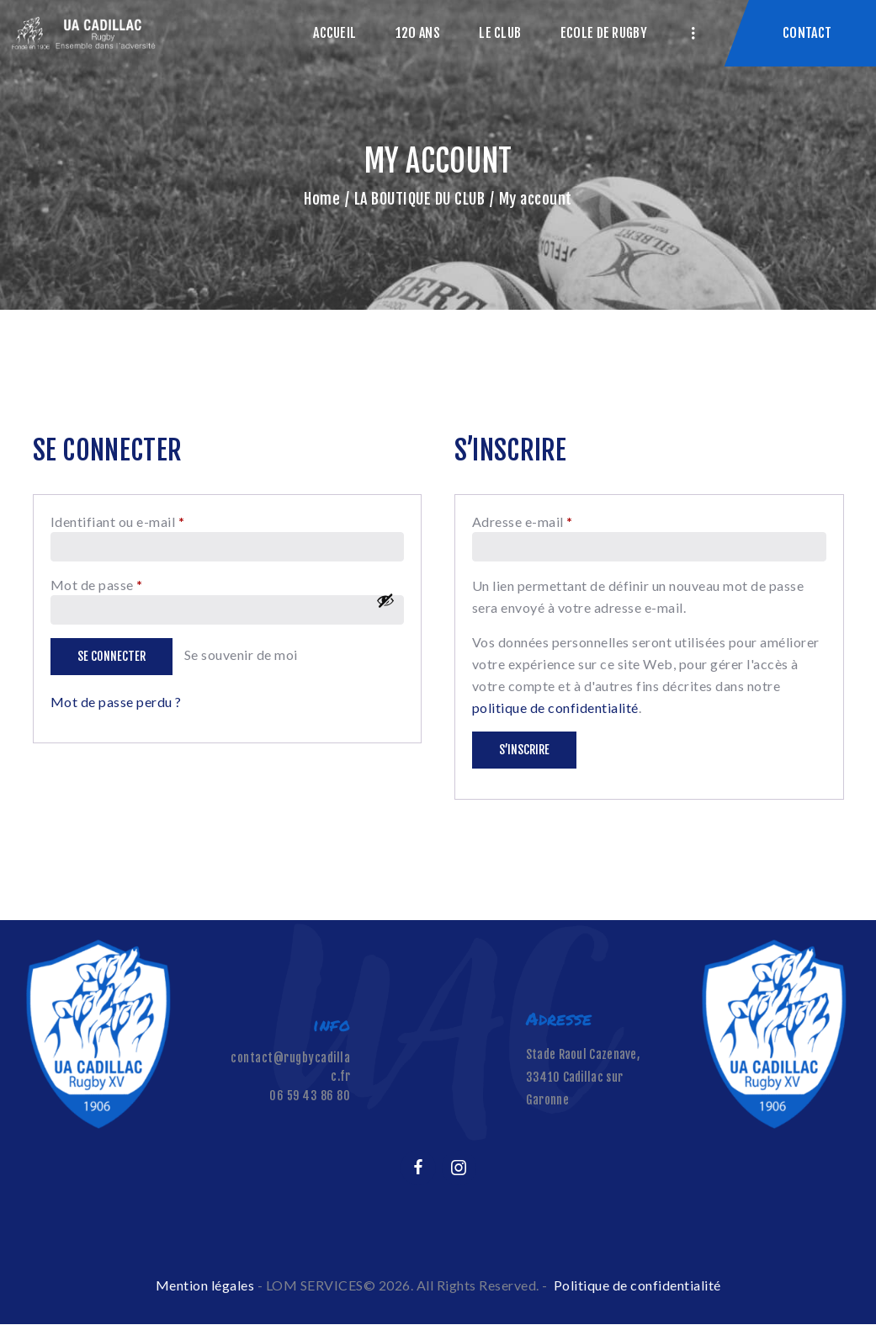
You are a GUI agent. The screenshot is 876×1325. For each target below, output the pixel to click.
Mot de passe (133, 584)
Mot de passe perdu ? (116, 702)
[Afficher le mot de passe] (385, 600)
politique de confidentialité (555, 708)
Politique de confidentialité (637, 1285)
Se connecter (111, 656)
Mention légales (205, 1285)
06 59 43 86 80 (309, 1095)
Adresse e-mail (559, 520)
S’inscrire (524, 749)
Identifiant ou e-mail (153, 520)
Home (322, 198)
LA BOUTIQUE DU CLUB (420, 198)
